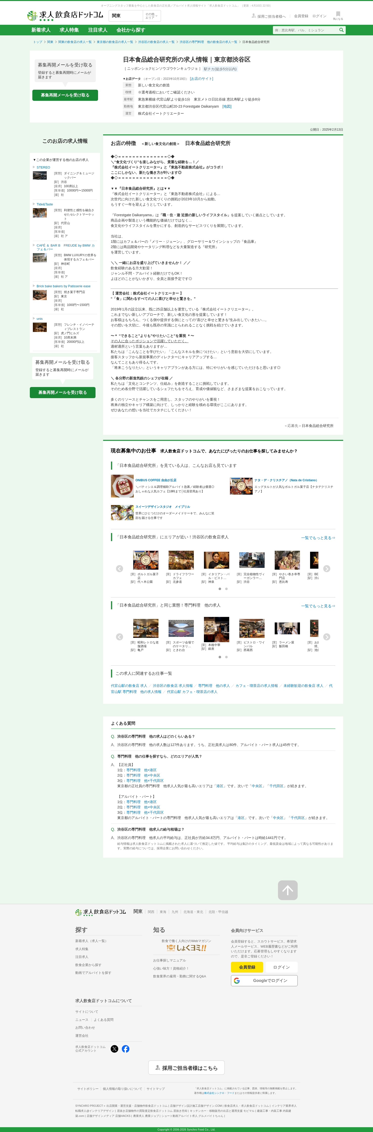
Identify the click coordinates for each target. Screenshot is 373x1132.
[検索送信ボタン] (341, 30)
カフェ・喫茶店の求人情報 (257, 686)
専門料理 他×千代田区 (145, 781)
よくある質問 (103, 1020)
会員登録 (247, 967)
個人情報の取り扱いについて (122, 1089)
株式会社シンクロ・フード (219, 1093)
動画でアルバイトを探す (93, 973)
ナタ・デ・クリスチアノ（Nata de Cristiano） (286, 480)
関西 (151, 912)
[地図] (226, 106)
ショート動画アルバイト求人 (192, 1115)
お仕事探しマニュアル (169, 960)
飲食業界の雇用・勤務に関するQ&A (179, 976)
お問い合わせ (85, 1027)
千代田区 (276, 786)
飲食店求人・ (246, 1105)
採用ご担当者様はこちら (190, 1067)
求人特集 (69, 30)
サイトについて (86, 1012)
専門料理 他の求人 (214, 686)
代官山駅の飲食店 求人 (129, 686)
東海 (163, 912)
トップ (37, 42)
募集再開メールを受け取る (65, 95)
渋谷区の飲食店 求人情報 (173, 686)
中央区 (257, 786)
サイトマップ (156, 1089)
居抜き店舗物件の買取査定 (152, 1110)
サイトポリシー (88, 1089)
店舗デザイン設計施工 (196, 1105)
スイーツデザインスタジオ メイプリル (162, 507)
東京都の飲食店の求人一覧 (115, 42)
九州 (175, 912)
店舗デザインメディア (108, 1115)
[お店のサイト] (201, 79)
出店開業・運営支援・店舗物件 (137, 1105)
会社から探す (130, 30)
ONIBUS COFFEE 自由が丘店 (155, 480)
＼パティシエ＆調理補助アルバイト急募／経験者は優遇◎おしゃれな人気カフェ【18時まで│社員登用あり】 (174, 489)
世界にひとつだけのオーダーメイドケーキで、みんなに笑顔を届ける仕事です (174, 516)
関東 (50, 42)
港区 (219, 786)
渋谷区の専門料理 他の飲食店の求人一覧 (208, 42)
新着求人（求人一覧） (91, 941)
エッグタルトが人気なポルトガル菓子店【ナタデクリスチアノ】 (293, 489)
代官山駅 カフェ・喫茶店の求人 (192, 692)
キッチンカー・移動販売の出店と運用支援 (222, 1110)
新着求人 (41, 30)
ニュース (81, 1020)
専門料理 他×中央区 (143, 775)
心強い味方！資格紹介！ (171, 968)
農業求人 (146, 1115)
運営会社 (81, 1036)
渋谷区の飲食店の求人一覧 (156, 42)
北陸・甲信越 (218, 912)
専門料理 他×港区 (141, 770)
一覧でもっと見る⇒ (318, 538)
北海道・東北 (193, 912)
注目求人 (97, 30)
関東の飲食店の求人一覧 (75, 42)
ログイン (281, 967)
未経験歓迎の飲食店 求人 (303, 686)
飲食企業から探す (88, 965)
